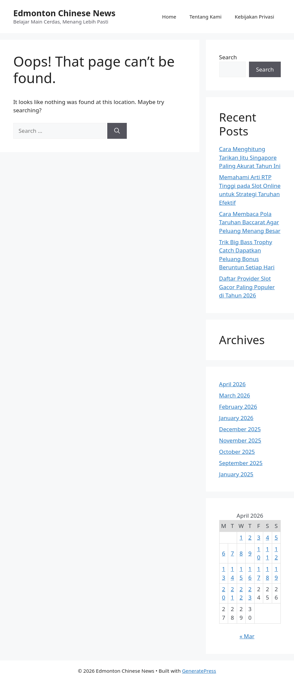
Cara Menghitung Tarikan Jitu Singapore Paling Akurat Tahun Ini (249, 157)
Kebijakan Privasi (254, 16)
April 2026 (232, 384)
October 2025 (237, 451)
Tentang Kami (205, 16)
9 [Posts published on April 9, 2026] (250, 553)
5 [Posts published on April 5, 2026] (276, 537)
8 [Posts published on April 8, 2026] (241, 553)
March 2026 (234, 395)
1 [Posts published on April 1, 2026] (241, 537)
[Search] (117, 131)
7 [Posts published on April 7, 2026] (232, 553)
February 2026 (238, 406)
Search (228, 57)
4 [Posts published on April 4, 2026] (267, 537)
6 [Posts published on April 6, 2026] (223, 553)
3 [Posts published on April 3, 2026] (258, 537)
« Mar (246, 636)
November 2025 (240, 440)
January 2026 (236, 418)
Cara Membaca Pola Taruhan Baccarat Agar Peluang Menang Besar (249, 222)
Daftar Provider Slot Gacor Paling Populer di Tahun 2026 (247, 287)
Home (169, 16)
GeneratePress (199, 670)
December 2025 (240, 429)
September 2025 (241, 463)
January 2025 (236, 474)
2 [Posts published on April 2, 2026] (250, 537)
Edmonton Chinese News (64, 13)
